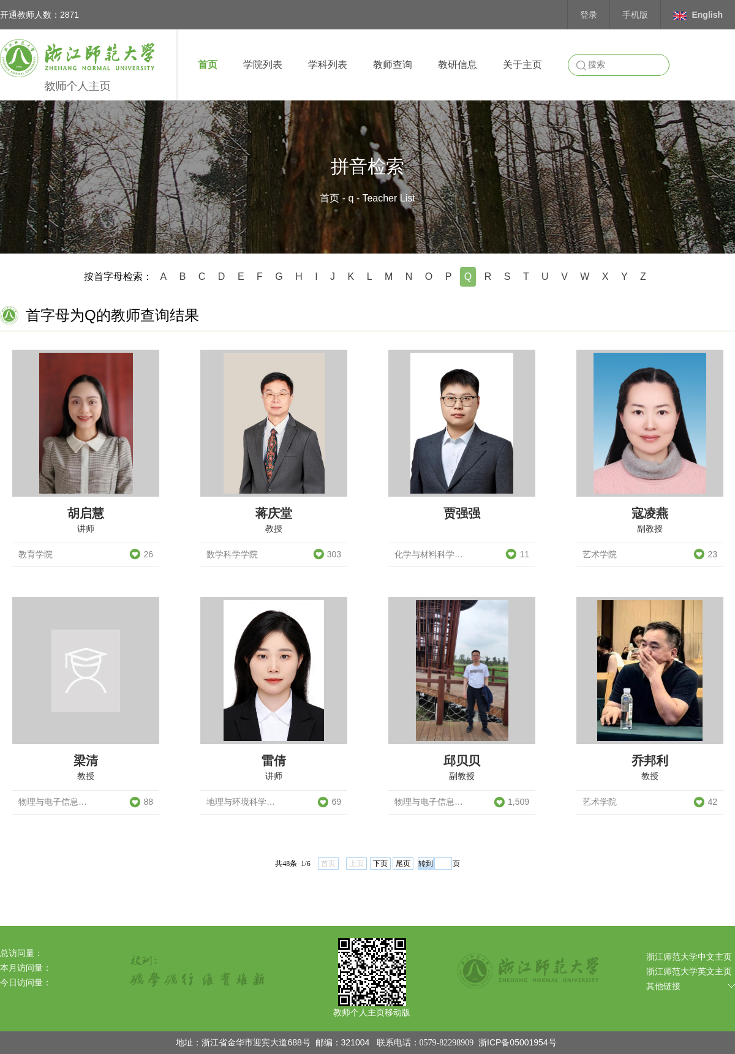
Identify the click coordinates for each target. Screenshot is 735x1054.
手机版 (635, 15)
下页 (380, 863)
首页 (207, 64)
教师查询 (392, 64)
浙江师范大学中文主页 (689, 957)
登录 (588, 15)
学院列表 (262, 64)
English (698, 15)
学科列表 (327, 64)
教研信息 (457, 64)
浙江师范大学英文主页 (689, 971)
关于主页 (522, 64)
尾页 (403, 863)
